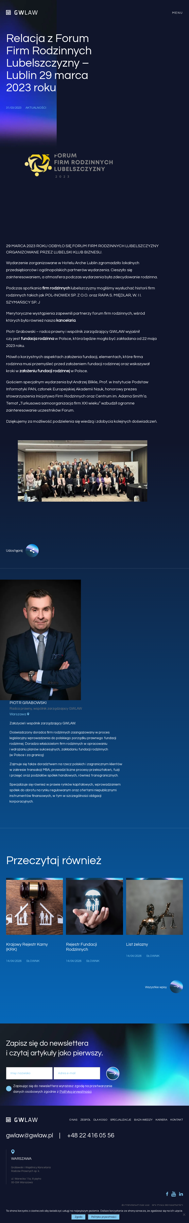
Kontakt (176, 1119)
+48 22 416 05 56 (90, 1135)
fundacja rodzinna (37, 339)
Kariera (161, 1119)
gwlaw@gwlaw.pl (29, 1135)
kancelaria (65, 320)
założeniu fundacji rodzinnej (44, 371)
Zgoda (78, 1217)
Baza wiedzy (143, 1119)
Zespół (85, 1119)
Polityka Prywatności (167, 1205)
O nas (73, 1119)
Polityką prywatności (75, 1092)
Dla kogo (100, 1119)
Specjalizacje (120, 1119)
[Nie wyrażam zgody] (184, 1214)
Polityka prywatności (103, 1217)
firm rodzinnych (56, 288)
